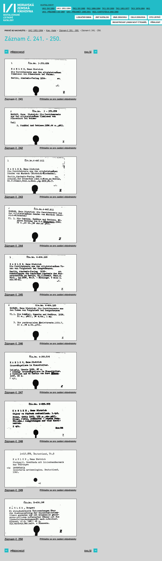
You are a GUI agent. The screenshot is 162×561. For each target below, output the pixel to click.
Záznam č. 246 (14, 343)
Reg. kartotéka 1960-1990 (105, 12)
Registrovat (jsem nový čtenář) (129, 22)
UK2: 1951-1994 (64, 8)
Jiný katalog (102, 17)
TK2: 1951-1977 (122, 8)
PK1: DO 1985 (79, 8)
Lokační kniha (83, 17)
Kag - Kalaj (51, 30)
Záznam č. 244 (14, 245)
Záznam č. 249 (14, 490)
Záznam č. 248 (14, 441)
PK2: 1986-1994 (93, 8)
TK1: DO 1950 (108, 8)
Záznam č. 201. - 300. (69, 30)
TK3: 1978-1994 (138, 8)
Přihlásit (155, 22)
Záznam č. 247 (14, 392)
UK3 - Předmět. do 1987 (53, 12)
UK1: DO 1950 (48, 8)
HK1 (148, 8)
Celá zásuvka (138, 17)
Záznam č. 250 (14, 539)
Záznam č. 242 (14, 148)
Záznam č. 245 (14, 294)
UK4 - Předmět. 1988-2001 (78, 12)
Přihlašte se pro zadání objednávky (58, 99)
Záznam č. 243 (14, 197)
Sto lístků (154, 17)
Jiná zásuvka (120, 17)
